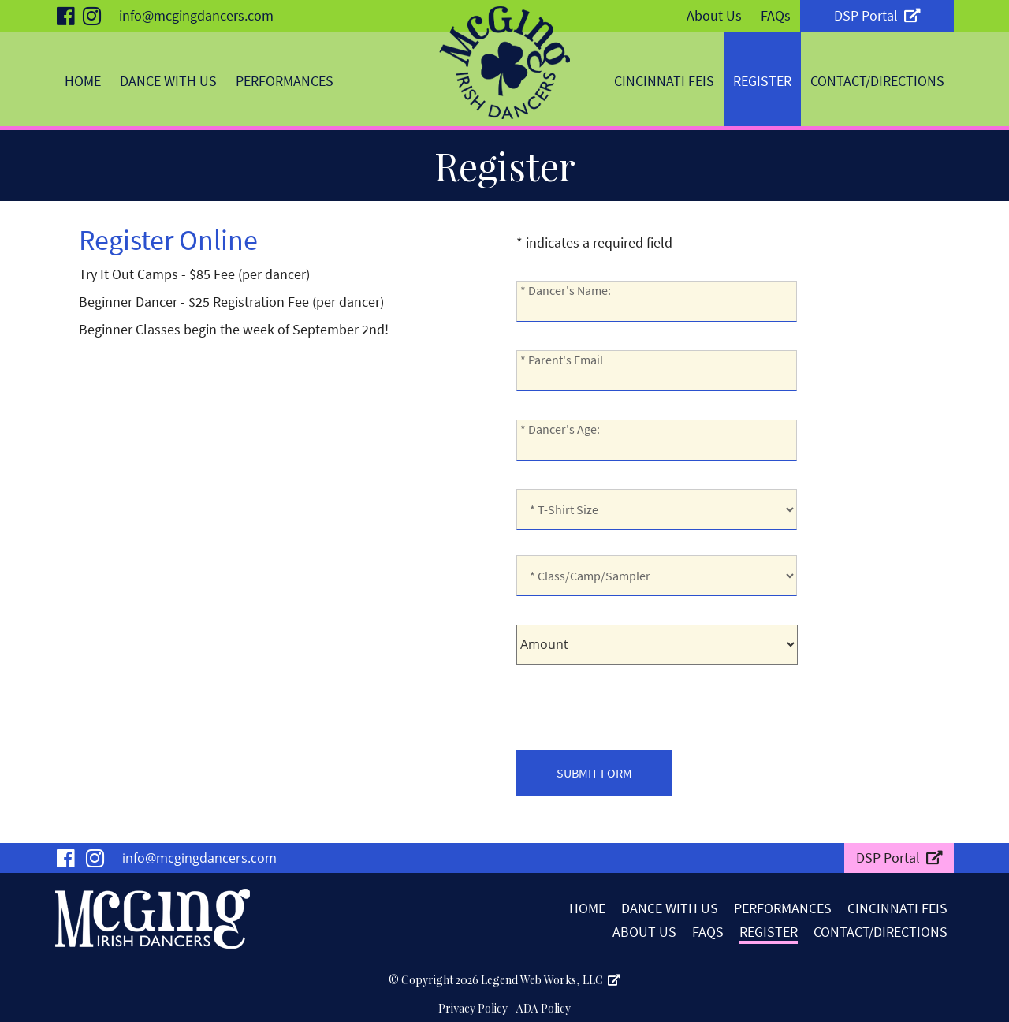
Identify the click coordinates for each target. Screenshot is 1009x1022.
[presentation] (636, 703)
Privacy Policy (473, 1008)
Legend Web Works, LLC (550, 979)
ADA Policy (543, 1008)
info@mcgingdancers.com (196, 15)
